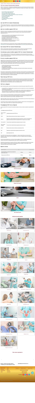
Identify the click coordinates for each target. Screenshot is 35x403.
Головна (2, 3)
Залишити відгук (23, 368)
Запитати (17, 368)
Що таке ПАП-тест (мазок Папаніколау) (8, 11)
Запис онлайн (30, 368)
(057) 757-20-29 (24, 372)
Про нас (8, 370)
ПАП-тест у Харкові (5, 17)
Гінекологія (8, 3)
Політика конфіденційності (30, 380)
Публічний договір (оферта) (23, 380)
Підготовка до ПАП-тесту (6, 16)
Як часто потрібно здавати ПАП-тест (7, 15)
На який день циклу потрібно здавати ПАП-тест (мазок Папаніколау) (12, 14)
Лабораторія (3, 370)
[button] (1, 1)
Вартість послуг (4, 19)
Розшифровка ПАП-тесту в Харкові (7, 18)
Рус (25, 376)
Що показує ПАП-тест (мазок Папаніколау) (8, 13)
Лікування (2, 369)
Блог (8, 369)
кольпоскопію (23, 44)
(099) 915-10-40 (24, 371)
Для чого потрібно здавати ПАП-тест (7, 12)
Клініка (5, 3)
